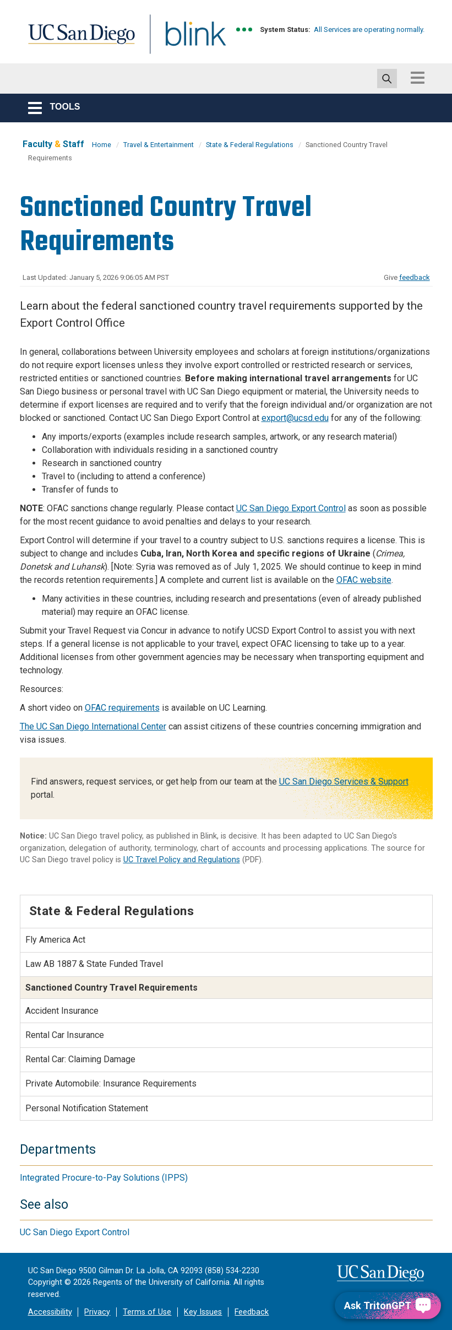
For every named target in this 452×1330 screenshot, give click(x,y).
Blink (185, 40)
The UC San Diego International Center (93, 726)
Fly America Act (55, 939)
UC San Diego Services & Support (344, 781)
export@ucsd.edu (295, 418)
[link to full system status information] (244, 29)
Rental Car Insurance (64, 1035)
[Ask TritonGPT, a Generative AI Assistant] (388, 1305)
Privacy (97, 1312)
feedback (414, 277)
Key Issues (203, 1312)
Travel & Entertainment (158, 144)
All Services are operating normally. (369, 29)
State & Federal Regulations (249, 144)
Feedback (252, 1312)
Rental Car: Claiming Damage (80, 1059)
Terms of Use (147, 1312)
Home (101, 144)
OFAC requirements (122, 707)
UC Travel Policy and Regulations (181, 859)
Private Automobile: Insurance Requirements (111, 1083)
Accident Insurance (62, 1010)
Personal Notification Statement (86, 1108)
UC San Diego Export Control (291, 508)
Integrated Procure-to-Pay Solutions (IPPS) (104, 1177)
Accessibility (50, 1312)
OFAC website (363, 580)
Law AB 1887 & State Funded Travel (94, 964)
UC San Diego (77, 40)
